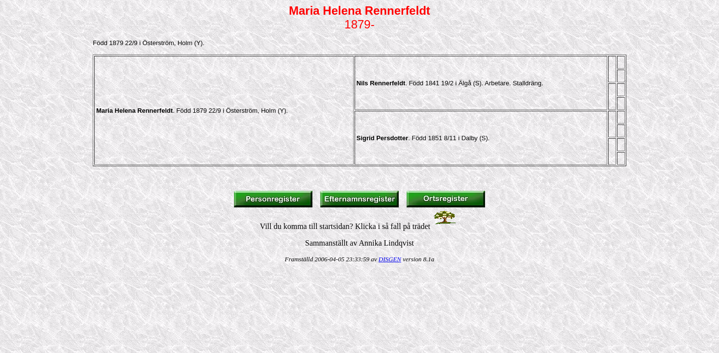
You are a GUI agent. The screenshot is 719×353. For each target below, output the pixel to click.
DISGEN (390, 259)
